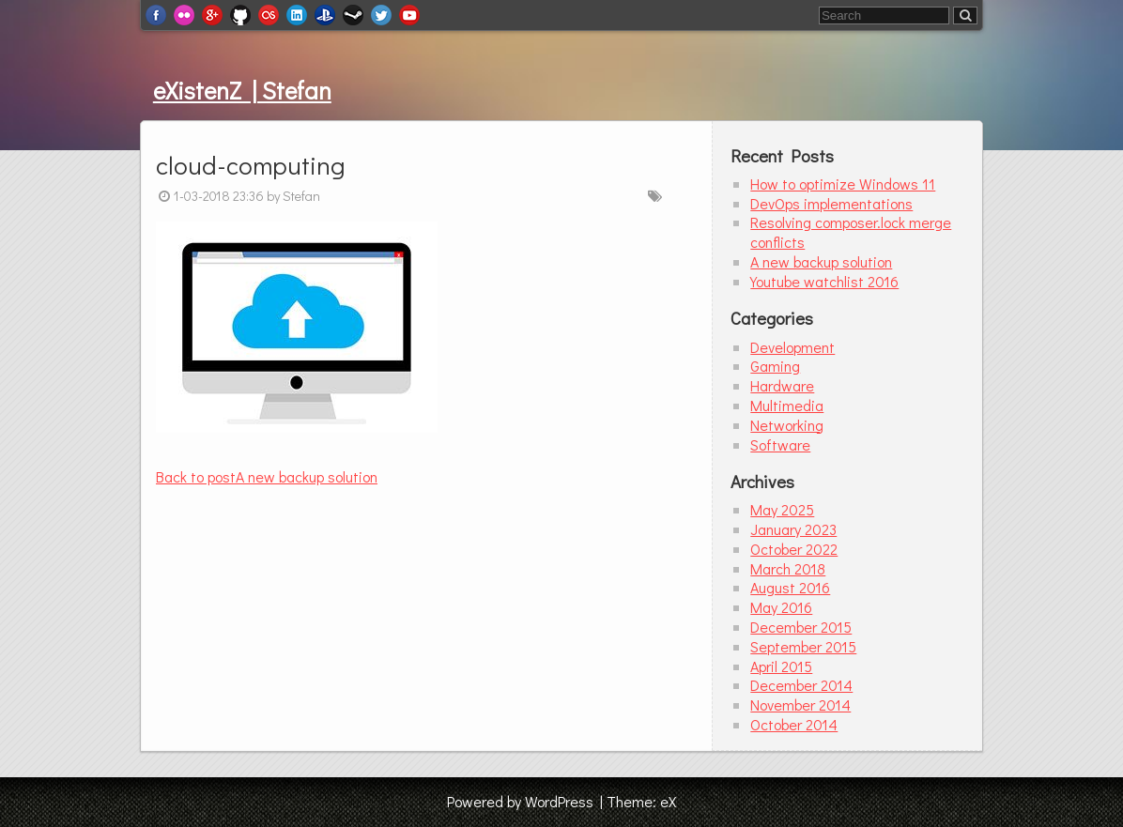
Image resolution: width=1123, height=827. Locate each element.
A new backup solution (266, 476)
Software (780, 444)
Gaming (775, 365)
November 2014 (800, 704)
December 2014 (801, 685)
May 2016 (781, 607)
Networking (786, 425)
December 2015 (801, 626)
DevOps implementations (831, 203)
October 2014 (794, 724)
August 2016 (790, 587)
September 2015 (803, 646)
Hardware (782, 385)
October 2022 (794, 549)
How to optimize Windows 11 (842, 183)
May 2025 (782, 509)
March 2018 (787, 568)
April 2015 (781, 666)
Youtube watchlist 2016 (824, 281)
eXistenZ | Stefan (242, 90)
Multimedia (786, 405)
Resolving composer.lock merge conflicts (850, 232)
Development (792, 347)
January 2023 (793, 529)
